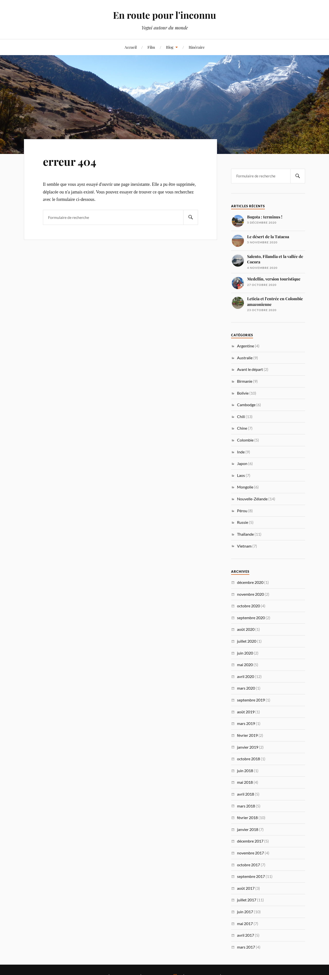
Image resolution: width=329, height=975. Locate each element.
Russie (242, 522)
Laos (241, 475)
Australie (245, 357)
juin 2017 (245, 911)
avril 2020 (245, 676)
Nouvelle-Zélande (252, 498)
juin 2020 (245, 653)
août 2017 (246, 888)
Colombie (245, 440)
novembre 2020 (250, 594)
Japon (242, 463)
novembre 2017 (250, 852)
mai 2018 (245, 782)
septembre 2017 (251, 876)
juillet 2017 (246, 899)
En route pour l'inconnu (164, 15)
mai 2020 (245, 664)
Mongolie (245, 487)
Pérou (242, 510)
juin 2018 (245, 770)
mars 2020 (246, 688)
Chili (241, 416)
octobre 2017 (248, 864)
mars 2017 (246, 947)
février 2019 (247, 735)
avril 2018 (245, 794)
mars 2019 (246, 723)
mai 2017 (245, 923)
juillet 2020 (246, 641)
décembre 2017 (250, 841)
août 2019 (246, 711)
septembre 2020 (251, 617)
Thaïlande (245, 534)
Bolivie (243, 393)
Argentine (245, 345)
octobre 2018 (248, 758)
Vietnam (244, 546)
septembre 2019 (251, 700)
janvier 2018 (247, 829)
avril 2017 (245, 935)
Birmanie (244, 381)
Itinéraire (197, 47)
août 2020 (246, 629)
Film (151, 47)
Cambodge (246, 404)
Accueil (131, 47)
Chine (242, 428)
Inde (241, 451)
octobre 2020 (248, 605)
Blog (169, 47)
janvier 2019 (247, 747)
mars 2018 (246, 806)
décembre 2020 (250, 582)
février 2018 (247, 817)
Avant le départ (250, 369)
